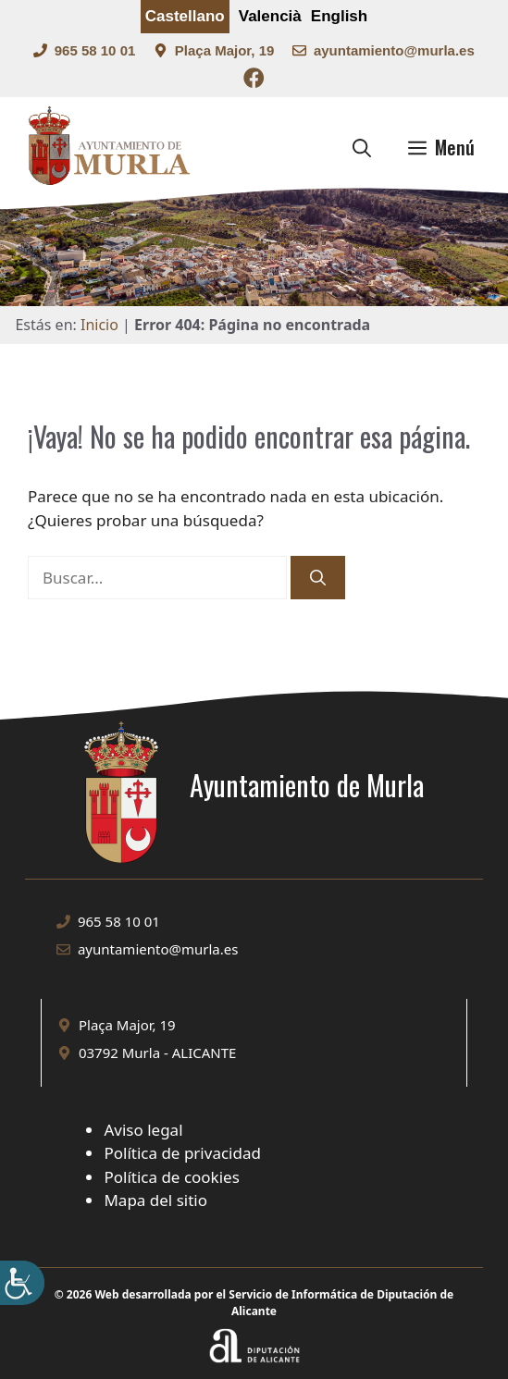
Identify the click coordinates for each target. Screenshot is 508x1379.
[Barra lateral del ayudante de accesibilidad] (22, 1283)
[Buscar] (318, 578)
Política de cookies (171, 1177)
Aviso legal (143, 1129)
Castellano (185, 16)
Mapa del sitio (155, 1200)
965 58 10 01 (95, 50)
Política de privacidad (182, 1153)
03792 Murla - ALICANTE (157, 1052)
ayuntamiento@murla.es (394, 50)
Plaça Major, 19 (225, 50)
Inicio (99, 324)
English (339, 16)
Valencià (270, 16)
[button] (362, 147)
